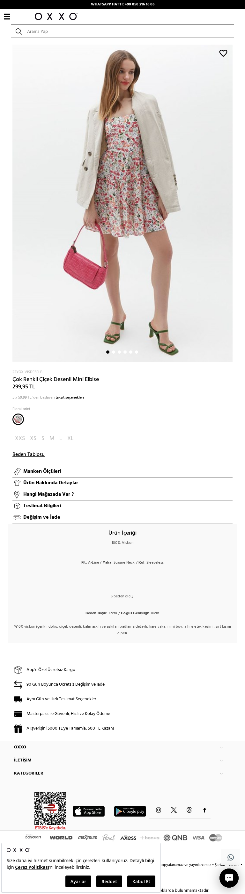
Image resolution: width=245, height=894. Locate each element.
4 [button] (125, 352)
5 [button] (130, 352)
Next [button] (11, 203)
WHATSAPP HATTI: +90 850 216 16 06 (122, 4)
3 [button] (119, 352)
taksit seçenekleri (70, 397)
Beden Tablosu (28, 455)
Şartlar (220, 865)
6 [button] (136, 352)
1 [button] (107, 352)
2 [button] (113, 352)
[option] (122, 203)
